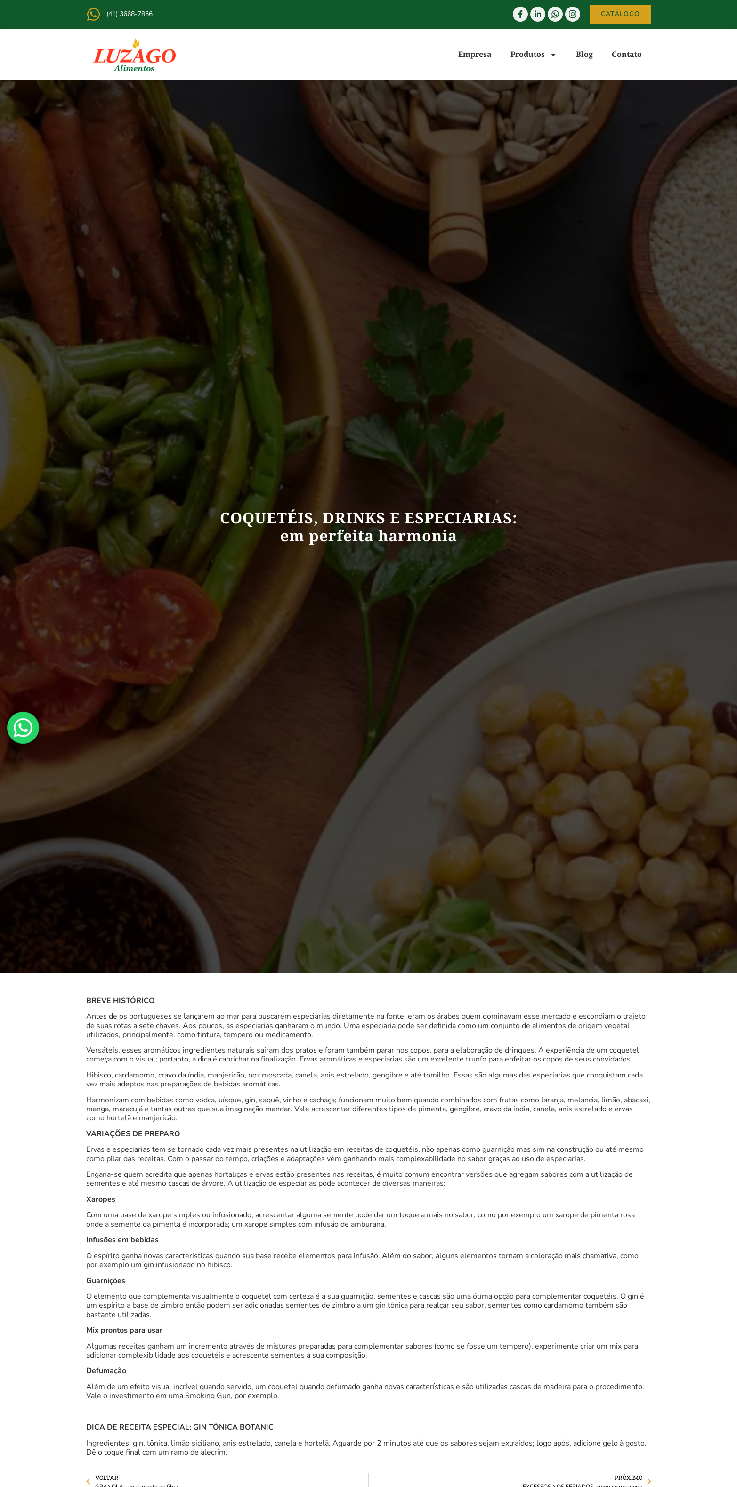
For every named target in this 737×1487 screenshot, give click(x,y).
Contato (627, 54)
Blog (584, 54)
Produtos (533, 54)
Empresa (475, 54)
